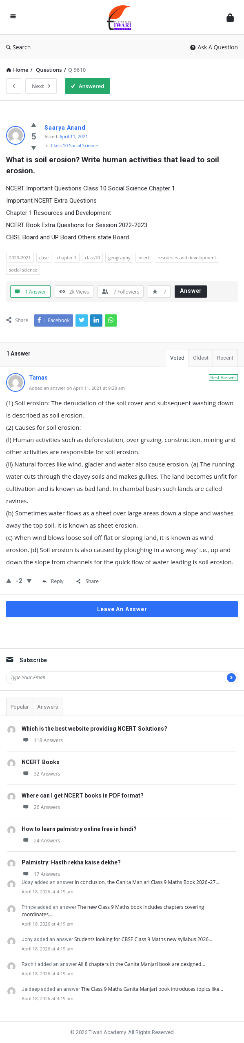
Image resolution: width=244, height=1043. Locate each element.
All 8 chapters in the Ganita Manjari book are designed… (141, 964)
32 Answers (41, 773)
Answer (191, 290)
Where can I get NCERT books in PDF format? (83, 795)
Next (41, 86)
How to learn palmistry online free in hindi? (79, 829)
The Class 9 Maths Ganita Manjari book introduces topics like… (152, 989)
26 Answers (41, 807)
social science (23, 270)
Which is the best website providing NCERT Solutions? (94, 728)
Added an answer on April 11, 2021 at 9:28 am (77, 388)
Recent (225, 358)
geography (119, 257)
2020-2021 (20, 257)
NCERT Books (41, 762)
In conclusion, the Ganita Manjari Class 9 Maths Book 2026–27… (147, 882)
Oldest (201, 358)
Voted (177, 358)
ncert (143, 257)
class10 (92, 257)
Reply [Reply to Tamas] (53, 581)
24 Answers (41, 840)
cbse (44, 257)
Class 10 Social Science (74, 145)
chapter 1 (67, 257)
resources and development (186, 257)
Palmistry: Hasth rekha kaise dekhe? (71, 862)
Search (18, 47)
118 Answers (42, 740)
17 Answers (41, 874)
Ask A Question (214, 47)
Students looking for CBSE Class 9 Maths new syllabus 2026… (143, 939)
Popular (20, 707)
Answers (47, 707)
